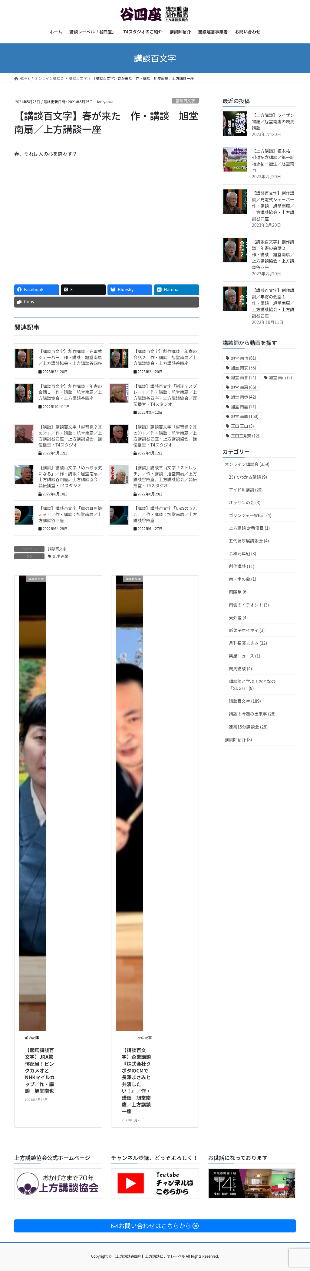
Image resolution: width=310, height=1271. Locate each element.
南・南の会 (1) (242, 579)
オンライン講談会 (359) (247, 464)
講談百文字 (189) (245, 701)
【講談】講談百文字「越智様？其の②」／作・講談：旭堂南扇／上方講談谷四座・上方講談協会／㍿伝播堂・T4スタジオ (70, 436)
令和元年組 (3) (242, 553)
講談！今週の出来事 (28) (252, 714)
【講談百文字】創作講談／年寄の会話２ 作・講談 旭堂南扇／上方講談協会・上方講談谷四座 (165, 357)
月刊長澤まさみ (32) (248, 643)
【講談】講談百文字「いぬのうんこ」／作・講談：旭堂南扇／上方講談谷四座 (165, 514)
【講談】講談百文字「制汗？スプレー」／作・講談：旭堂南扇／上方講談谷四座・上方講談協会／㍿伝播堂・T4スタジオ (165, 395)
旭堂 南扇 (60, 556)
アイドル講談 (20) (245, 490)
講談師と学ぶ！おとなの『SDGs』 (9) (252, 684)
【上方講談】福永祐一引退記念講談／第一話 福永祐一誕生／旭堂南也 (275, 160)
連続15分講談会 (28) (248, 727)
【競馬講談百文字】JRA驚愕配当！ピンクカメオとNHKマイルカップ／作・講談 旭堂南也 (40, 1070)
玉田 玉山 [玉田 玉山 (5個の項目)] (242, 426)
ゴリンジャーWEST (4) (250, 515)
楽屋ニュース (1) (244, 656)
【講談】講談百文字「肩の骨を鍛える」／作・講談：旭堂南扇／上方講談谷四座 (70, 514)
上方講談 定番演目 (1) (249, 528)
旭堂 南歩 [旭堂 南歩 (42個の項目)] (243, 397)
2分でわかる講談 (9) (248, 477)
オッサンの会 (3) (244, 502)
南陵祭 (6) (238, 592)
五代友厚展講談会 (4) (249, 541)
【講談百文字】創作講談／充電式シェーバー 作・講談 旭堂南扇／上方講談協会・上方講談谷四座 (70, 357)
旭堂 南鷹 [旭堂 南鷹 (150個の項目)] (245, 416)
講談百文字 (185, 101)
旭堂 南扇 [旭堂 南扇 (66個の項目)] (243, 387)
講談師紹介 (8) (238, 739)
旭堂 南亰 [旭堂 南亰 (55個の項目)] (243, 368)
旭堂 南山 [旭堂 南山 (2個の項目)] (280, 377)
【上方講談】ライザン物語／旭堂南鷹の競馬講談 (273, 121)
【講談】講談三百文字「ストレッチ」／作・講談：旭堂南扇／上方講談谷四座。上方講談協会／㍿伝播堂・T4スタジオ (165, 476)
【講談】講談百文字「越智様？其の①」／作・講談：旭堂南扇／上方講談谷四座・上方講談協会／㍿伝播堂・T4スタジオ (165, 436)
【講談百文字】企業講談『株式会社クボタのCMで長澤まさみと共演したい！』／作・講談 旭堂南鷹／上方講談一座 (136, 1080)
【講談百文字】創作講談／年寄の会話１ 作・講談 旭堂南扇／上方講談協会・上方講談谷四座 (70, 392)
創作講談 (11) (241, 566)
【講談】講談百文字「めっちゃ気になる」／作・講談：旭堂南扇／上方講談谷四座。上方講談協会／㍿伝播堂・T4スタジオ (70, 476)
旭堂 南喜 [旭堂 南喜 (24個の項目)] (243, 377)
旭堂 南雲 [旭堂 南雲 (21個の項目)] (243, 407)
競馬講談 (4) (240, 668)
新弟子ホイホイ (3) (247, 630)
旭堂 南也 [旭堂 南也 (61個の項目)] (243, 358)
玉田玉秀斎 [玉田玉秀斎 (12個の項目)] (245, 436)
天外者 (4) (238, 617)
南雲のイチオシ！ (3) (249, 605)
